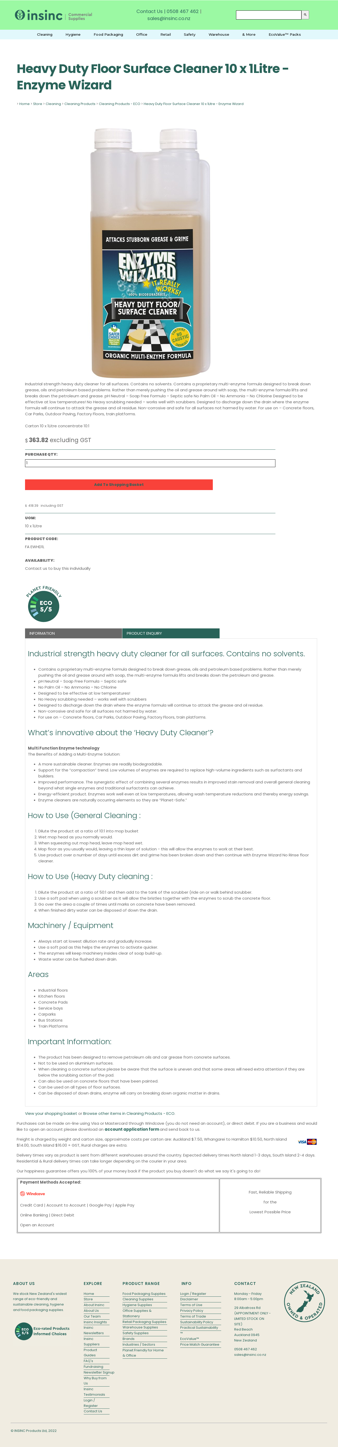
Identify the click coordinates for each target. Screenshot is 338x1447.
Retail (165, 34)
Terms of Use (191, 1304)
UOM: (30, 518)
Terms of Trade (193, 1316)
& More (249, 34)
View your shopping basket (51, 1113)
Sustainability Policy (196, 1322)
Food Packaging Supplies (144, 1293)
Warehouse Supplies (140, 1327)
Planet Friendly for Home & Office (143, 1353)
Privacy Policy (191, 1310)
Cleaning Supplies (138, 1299)
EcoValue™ (189, 1338)
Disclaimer (189, 1299)
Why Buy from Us (95, 1381)
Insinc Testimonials (94, 1392)
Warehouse (219, 34)
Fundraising (93, 1366)
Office (141, 34)
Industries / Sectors (139, 1344)
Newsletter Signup (97, 1372)
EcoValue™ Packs (285, 34)
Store (37, 104)
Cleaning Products (79, 104)
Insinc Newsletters (94, 1330)
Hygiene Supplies (137, 1304)
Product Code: (41, 538)
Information (42, 633)
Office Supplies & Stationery (137, 1313)
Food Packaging (108, 34)
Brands (129, 1338)
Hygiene (73, 34)
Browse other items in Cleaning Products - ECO (128, 1113)
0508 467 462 (183, 11)
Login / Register (91, 1403)
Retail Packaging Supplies (144, 1321)
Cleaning (44, 34)
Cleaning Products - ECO (119, 104)
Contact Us (149, 11)
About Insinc (94, 1304)
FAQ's (88, 1360)
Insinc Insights (95, 1322)
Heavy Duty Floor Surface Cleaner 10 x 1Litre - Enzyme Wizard (194, 104)
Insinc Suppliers (92, 1341)
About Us (91, 1310)
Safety (190, 34)
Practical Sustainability (199, 1327)
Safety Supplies (136, 1333)
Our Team (92, 1316)
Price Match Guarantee (199, 1344)
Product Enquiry (144, 633)
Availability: (40, 560)
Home (24, 104)
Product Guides (90, 1352)
